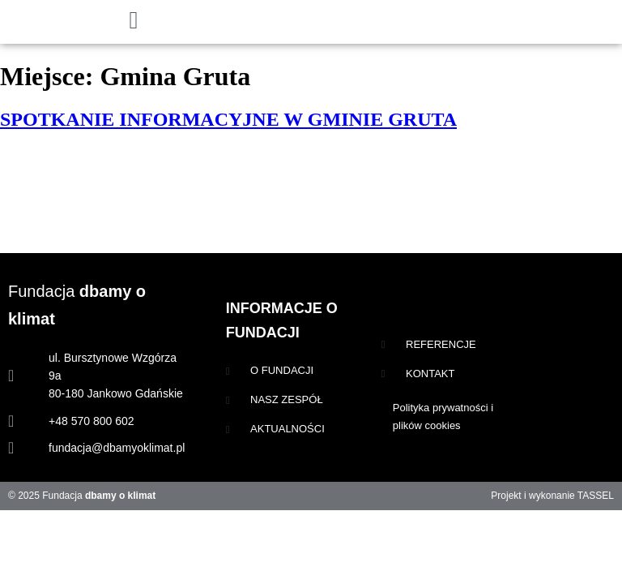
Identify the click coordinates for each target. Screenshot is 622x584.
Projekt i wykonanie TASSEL (552, 495)
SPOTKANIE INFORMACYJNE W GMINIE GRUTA (228, 119)
